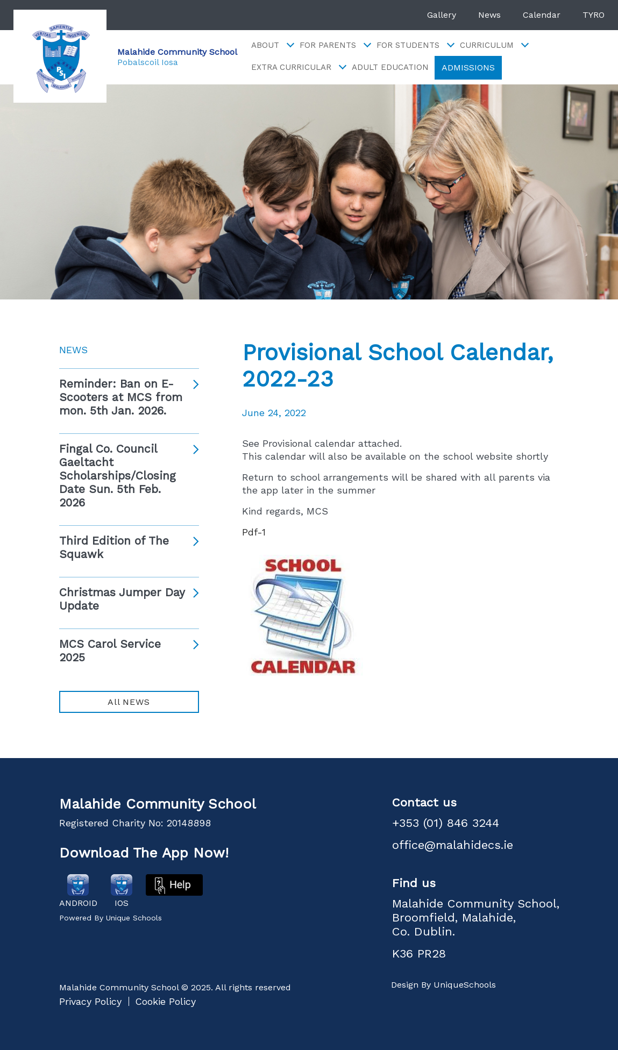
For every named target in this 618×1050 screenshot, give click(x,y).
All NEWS (129, 702)
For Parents (335, 45)
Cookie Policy (165, 1001)
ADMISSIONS (468, 67)
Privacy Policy (90, 1001)
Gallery (441, 15)
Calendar (541, 15)
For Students (415, 45)
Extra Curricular (298, 67)
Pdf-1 (254, 532)
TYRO (594, 15)
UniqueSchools (465, 985)
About (272, 45)
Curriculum (494, 45)
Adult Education (390, 67)
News (489, 15)
